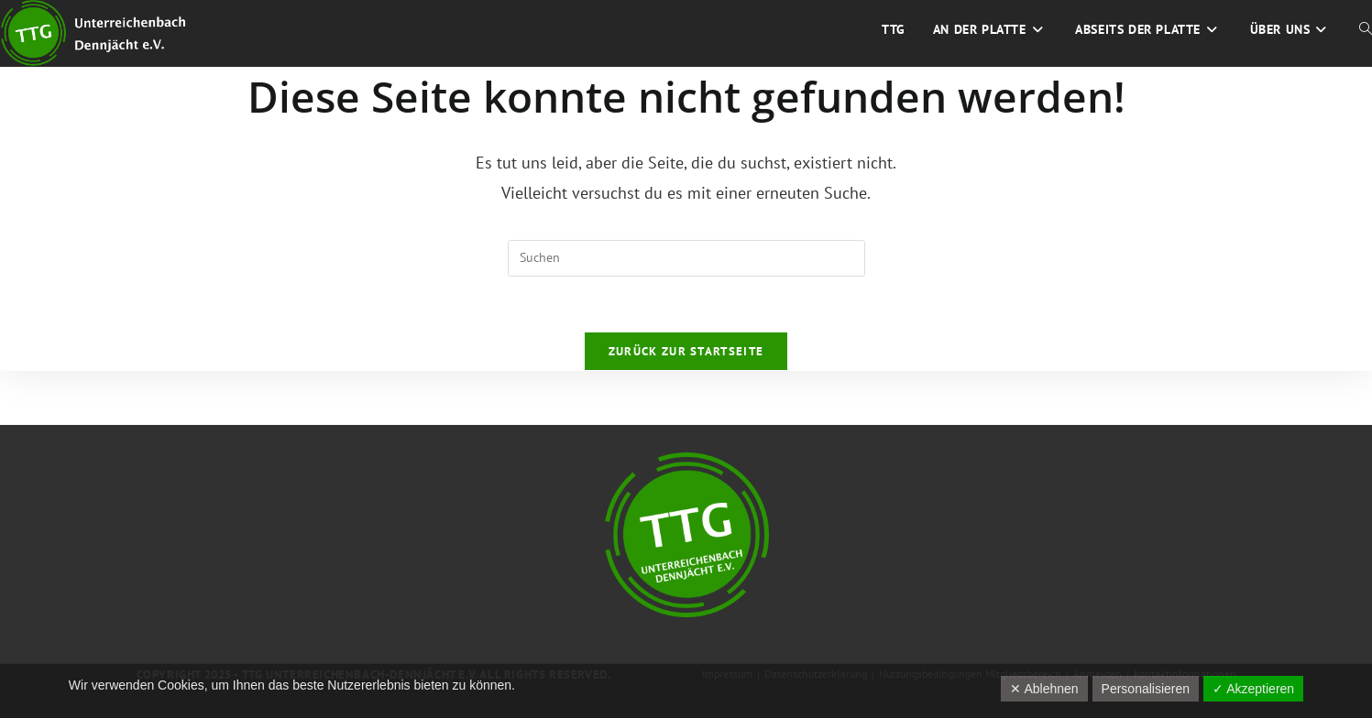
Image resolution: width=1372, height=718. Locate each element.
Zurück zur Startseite (686, 351)
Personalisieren (1146, 688)
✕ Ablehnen (1044, 688)
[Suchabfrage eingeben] (686, 258)
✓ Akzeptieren (1253, 688)
